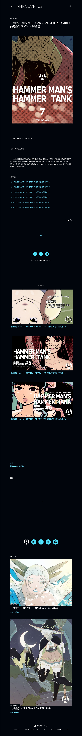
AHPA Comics (29, 6)
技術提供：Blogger (41, 726)
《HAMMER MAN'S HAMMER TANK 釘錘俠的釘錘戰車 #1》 (30, 182)
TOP (41, 235)
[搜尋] (70, 6)
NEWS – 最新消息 (19, 466)
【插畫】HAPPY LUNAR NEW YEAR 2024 (34, 608)
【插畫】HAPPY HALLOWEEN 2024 (31, 708)
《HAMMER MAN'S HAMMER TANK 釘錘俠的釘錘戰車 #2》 (30, 187)
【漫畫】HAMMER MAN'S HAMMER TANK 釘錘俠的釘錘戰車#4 (38, 326)
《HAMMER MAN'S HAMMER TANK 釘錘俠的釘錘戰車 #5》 (30, 202)
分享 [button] (11, 463)
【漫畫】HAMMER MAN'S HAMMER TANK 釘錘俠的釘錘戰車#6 (38, 419)
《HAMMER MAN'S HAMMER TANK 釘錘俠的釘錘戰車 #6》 (30, 207)
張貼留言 (16, 612)
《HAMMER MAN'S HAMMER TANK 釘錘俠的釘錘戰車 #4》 (30, 197)
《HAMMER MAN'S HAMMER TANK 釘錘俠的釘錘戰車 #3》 (30, 192)
